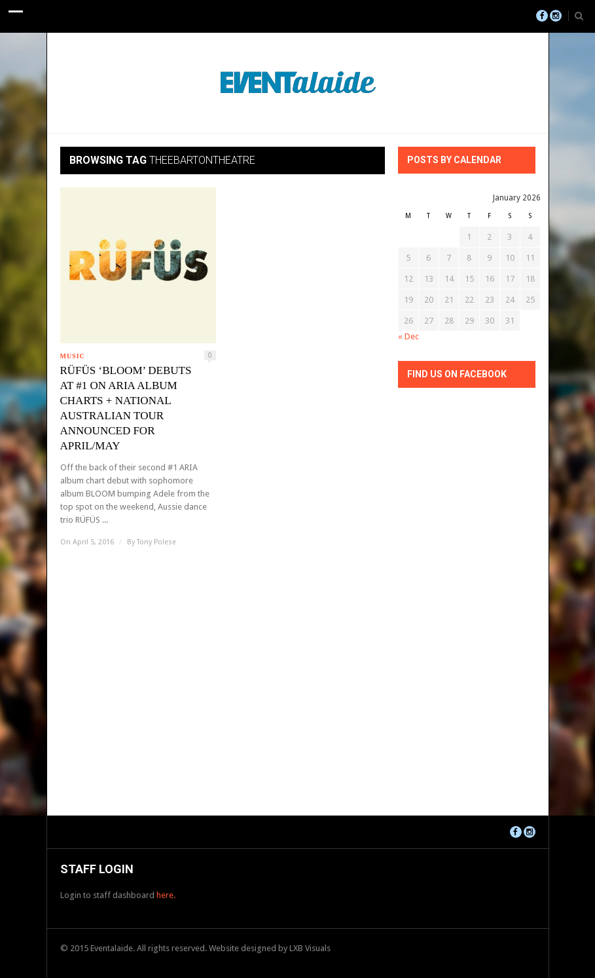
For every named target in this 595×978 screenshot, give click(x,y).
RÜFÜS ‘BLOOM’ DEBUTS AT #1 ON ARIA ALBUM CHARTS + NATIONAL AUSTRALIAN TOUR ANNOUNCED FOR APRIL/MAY (126, 408)
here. (165, 895)
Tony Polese (156, 542)
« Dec (408, 336)
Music (72, 356)
